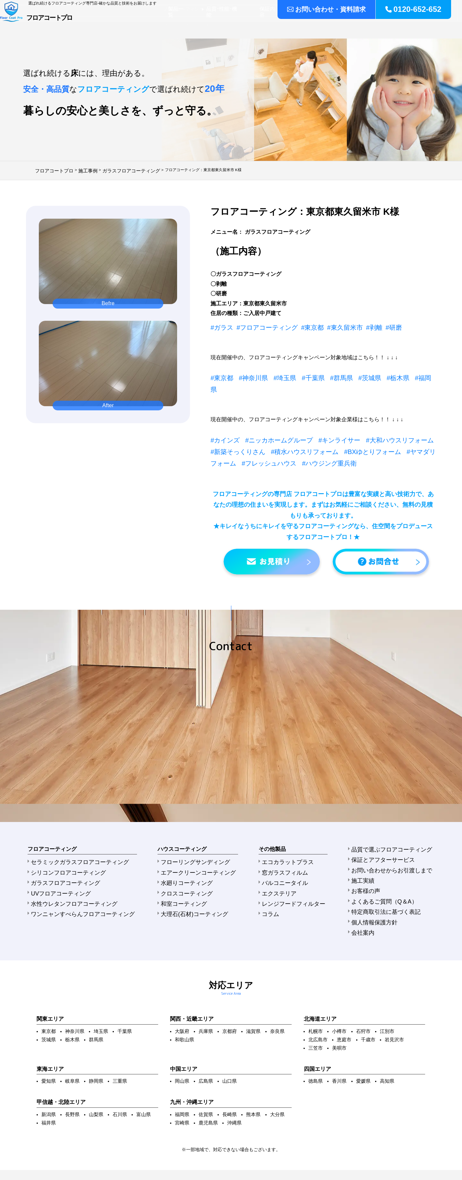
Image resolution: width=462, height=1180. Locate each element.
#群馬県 (325, 373)
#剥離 (351, 324)
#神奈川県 (247, 373)
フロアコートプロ (76, 24)
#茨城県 (349, 373)
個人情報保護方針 (387, 856)
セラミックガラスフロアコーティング (69, 812)
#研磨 (368, 324)
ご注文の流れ (368, 26)
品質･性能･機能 (269, 26)
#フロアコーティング (259, 324)
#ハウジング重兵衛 (261, 442)
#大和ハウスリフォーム (373, 422)
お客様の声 (380, 832)
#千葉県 (300, 373)
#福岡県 (399, 373)
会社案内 (441, 26)
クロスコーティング (182, 836)
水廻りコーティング (182, 828)
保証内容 (305, 26)
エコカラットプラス (290, 812)
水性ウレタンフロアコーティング (64, 844)
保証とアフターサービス (394, 807)
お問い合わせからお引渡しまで (400, 815)
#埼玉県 (275, 373)
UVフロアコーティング (54, 836)
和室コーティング (180, 844)
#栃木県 (374, 373)
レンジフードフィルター (294, 844)
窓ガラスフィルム (288, 820)
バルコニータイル (288, 828)
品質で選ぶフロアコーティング (400, 799)
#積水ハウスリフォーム (266, 432)
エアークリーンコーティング (191, 820)
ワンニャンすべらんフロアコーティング (71, 852)
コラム (276, 852)
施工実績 (334, 26)
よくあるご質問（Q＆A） (395, 840)
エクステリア (283, 836)
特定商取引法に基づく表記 (396, 848)
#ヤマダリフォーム (378, 432)
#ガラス (220, 324)
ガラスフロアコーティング (58, 828)
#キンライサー (321, 422)
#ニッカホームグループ (269, 422)
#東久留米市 (326, 324)
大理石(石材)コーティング (188, 852)
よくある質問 (407, 26)
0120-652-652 (417, 8)
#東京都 (298, 324)
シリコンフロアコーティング (60, 820)
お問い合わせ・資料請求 (339, 8)
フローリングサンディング (189, 812)
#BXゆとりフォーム (325, 432)
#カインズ (222, 422)
